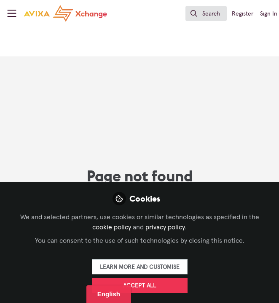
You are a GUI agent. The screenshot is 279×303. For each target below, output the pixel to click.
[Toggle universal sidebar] (12, 13)
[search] (206, 13)
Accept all (139, 286)
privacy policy (165, 227)
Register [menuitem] (242, 14)
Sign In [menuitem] (268, 14)
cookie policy (111, 227)
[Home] (51, 13)
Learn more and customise (140, 267)
